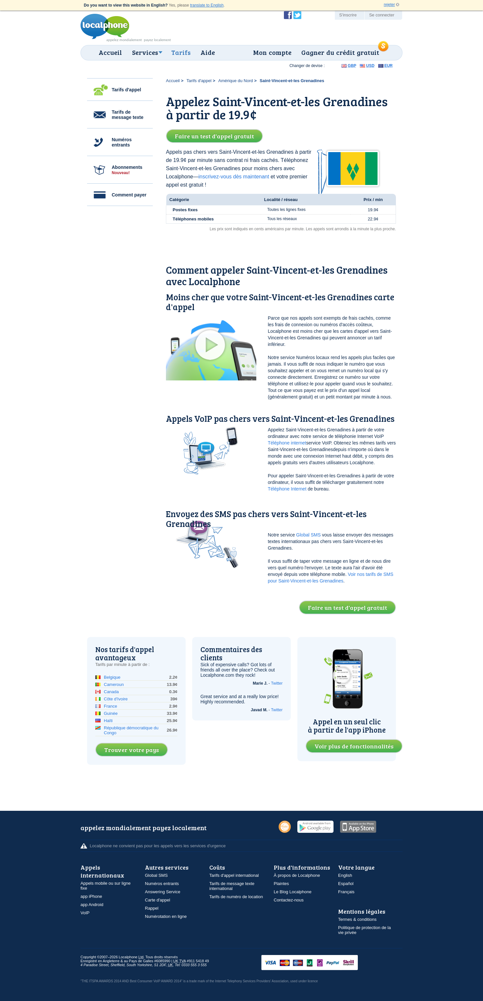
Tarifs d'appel (126, 89)
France (110, 706)
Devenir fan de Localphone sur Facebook (288, 15)
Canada (111, 691)
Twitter (277, 683)
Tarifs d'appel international (234, 875)
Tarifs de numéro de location (236, 896)
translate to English (206, 5)
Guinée (111, 713)
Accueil (110, 52)
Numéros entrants (122, 142)
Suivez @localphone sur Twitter (297, 15)
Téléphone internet (287, 442)
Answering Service (162, 891)
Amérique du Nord (235, 80)
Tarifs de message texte (128, 114)
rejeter (389, 4)
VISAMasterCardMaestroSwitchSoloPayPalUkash (318, 963)
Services (145, 52)
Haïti (108, 720)
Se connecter (381, 14)
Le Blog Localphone (292, 891)
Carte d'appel (157, 900)
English (345, 875)
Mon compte (272, 52)
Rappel (151, 908)
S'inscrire (347, 14)
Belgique (112, 677)
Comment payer (129, 194)
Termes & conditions (357, 919)
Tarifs (181, 52)
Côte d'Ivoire (116, 698)
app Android (91, 904)
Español (346, 883)
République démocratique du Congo (131, 730)
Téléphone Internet (287, 488)
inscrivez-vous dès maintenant (233, 176)
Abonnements (127, 170)
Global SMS (308, 534)
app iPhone (91, 896)
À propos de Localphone (297, 875)
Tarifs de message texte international (231, 886)
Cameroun (114, 684)
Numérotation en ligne (166, 916)
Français (346, 891)
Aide (207, 52)
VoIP (84, 912)
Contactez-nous (289, 900)
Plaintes (281, 883)
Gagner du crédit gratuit (340, 52)
